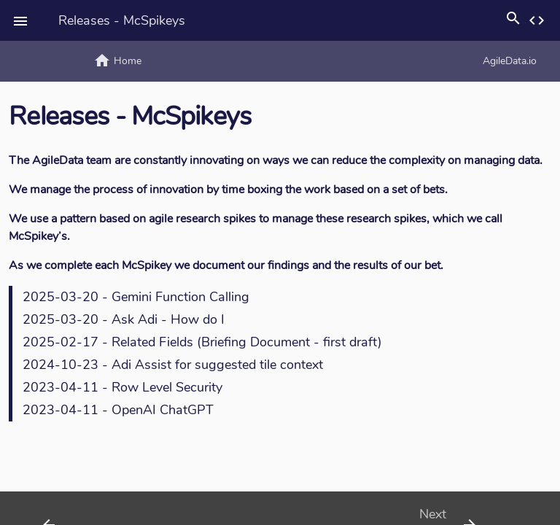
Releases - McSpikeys (121, 20)
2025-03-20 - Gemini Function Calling (136, 297)
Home (117, 60)
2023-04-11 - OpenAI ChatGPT (118, 410)
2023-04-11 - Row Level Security (122, 387)
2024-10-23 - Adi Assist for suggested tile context (173, 364)
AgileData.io (351, 60)
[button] (20, 20)
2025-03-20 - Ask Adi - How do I (124, 319)
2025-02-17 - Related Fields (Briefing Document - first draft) (202, 342)
